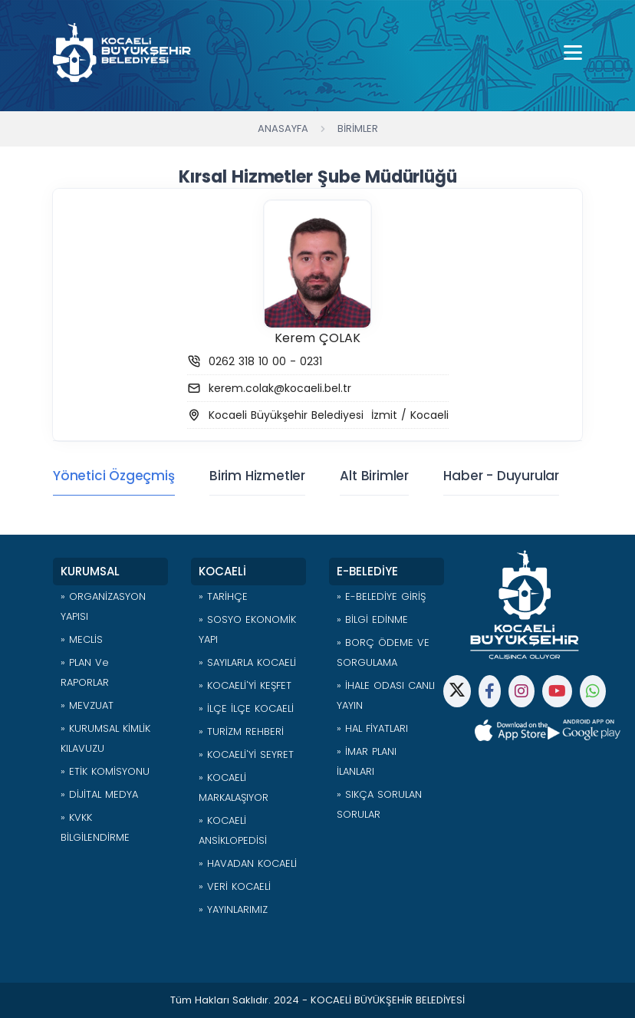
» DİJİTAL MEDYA (99, 794)
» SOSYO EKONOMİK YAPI (247, 629)
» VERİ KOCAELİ (235, 886)
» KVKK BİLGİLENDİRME (95, 827)
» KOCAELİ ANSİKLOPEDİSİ (233, 830)
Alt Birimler (374, 475)
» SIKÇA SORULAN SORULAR (379, 804)
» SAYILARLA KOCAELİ (247, 662)
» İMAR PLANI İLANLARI (366, 761)
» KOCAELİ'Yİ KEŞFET (245, 685)
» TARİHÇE (223, 596)
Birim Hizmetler (257, 475)
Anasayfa (283, 128)
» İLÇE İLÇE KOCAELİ (246, 708)
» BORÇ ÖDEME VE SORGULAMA (383, 652)
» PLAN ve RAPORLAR (85, 672)
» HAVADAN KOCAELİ (248, 863)
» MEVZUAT (87, 705)
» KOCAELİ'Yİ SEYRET (246, 754)
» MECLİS (82, 639)
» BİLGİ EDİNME (372, 619)
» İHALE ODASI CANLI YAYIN (386, 695)
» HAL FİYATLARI (372, 728)
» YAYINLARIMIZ (233, 909)
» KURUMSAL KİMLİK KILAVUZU (105, 738)
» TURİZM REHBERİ (241, 731)
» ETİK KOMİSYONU (105, 771)
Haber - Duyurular (501, 475)
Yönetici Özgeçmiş (114, 475)
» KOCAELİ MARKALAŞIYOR (233, 787)
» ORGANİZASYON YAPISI (103, 606)
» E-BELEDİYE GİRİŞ (381, 596)
